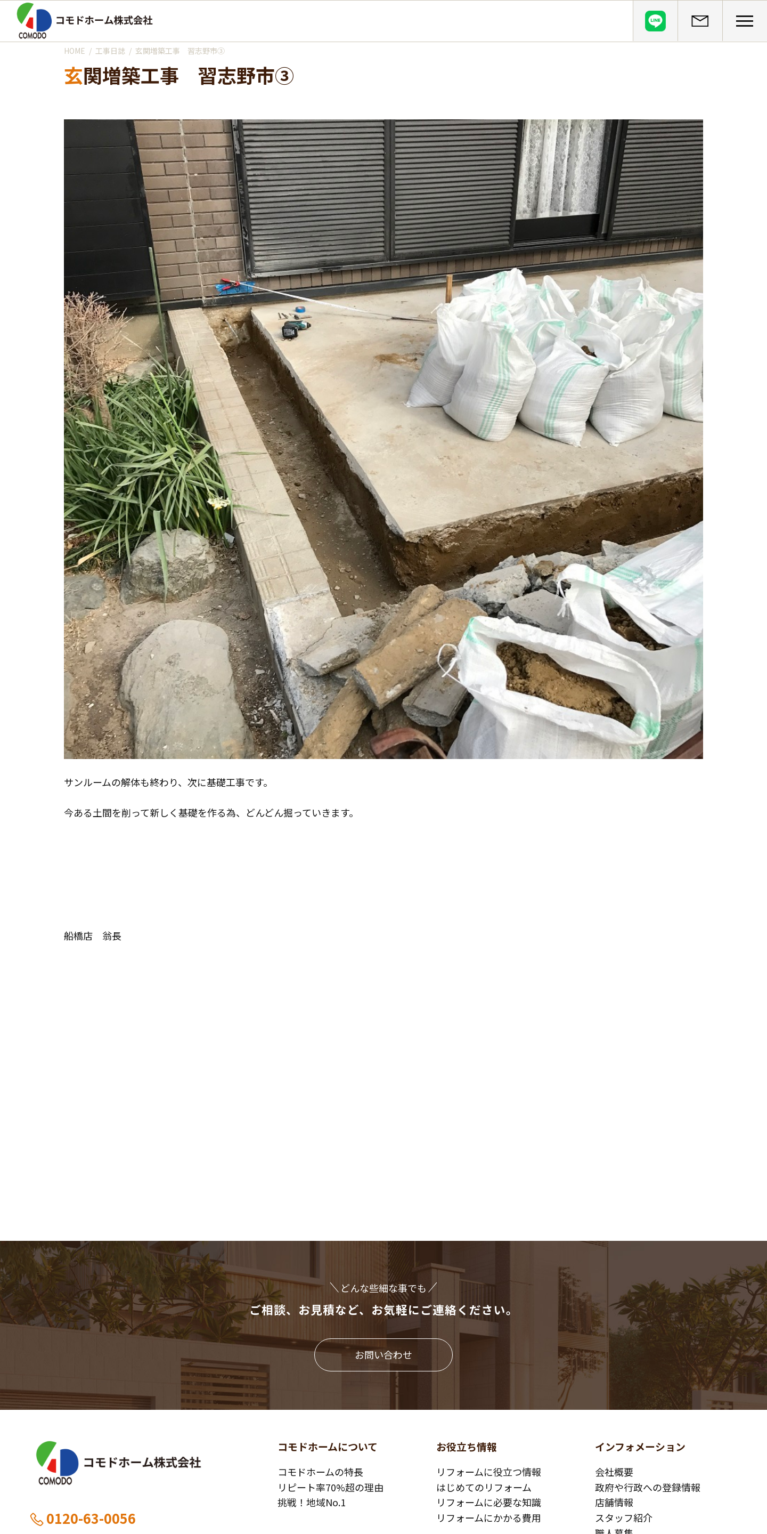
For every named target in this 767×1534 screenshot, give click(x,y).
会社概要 (614, 1472)
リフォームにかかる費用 (488, 1517)
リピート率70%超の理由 (331, 1487)
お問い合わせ (383, 1354)
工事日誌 (110, 50)
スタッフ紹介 (623, 1517)
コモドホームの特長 (320, 1472)
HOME (74, 50)
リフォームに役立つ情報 (488, 1472)
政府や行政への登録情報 (647, 1487)
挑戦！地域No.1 (312, 1502)
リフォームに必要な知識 (488, 1502)
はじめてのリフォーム (484, 1487)
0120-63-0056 (82, 1518)
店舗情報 (614, 1502)
